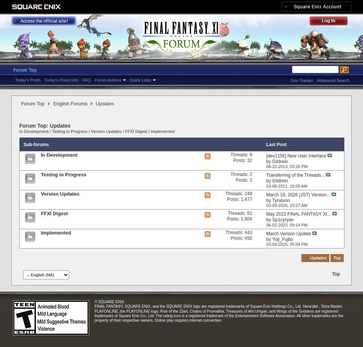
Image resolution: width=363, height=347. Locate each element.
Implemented (162, 131)
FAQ (86, 80)
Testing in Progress (69, 131)
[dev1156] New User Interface (296, 156)
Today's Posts (28, 80)
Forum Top (25, 70)
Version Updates (106, 131)
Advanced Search (333, 80)
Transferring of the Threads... (295, 175)
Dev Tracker (302, 80)
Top (337, 258)
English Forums (70, 103)
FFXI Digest (136, 131)
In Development (33, 131)
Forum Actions (108, 80)
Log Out (332, 22)
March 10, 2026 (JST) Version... (298, 194)
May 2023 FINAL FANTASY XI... (298, 214)
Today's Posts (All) (62, 80)
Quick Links (140, 80)
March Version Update (288, 233)
